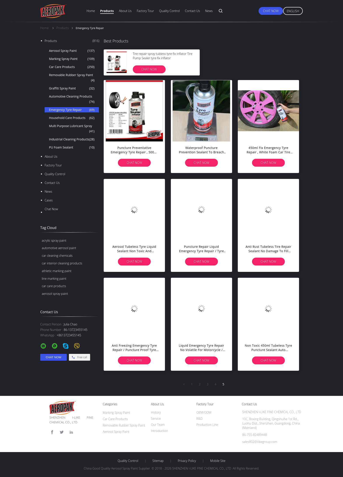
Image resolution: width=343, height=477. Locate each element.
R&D (199, 418)
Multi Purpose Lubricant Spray (71, 129)
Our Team (158, 425)
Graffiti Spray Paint (71, 88)
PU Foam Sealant (71, 147)
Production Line (207, 425)
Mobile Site (217, 460)
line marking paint (54, 278)
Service (156, 418)
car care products (54, 286)
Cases (49, 200)
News (209, 11)
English (293, 11)
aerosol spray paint (55, 294)
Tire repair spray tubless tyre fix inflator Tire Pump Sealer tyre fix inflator (162, 56)
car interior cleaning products (62, 263)
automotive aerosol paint (59, 248)
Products (107, 11)
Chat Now (270, 11)
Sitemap (158, 460)
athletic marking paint (57, 271)
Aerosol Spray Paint (71, 50)
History (156, 412)
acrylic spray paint (54, 240)
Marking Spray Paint (71, 58)
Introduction (159, 431)
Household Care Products (71, 118)
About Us (125, 11)
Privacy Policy (187, 460)
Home (91, 11)
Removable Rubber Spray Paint (71, 78)
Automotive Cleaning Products (71, 99)
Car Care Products (71, 67)
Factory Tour (145, 11)
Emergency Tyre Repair (71, 109)
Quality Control (169, 11)
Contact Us (192, 11)
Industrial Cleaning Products (71, 139)
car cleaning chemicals (57, 255)
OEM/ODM (203, 412)
